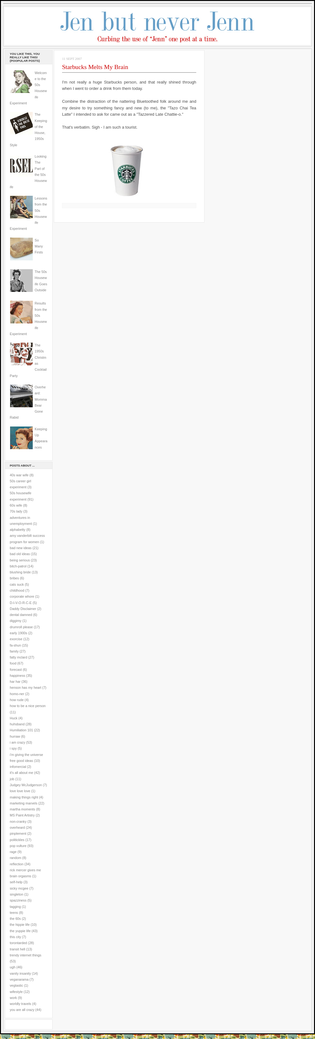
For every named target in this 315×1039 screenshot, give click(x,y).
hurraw (15, 736)
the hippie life (20, 924)
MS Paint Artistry (22, 815)
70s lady (16, 511)
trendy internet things (25, 955)
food (13, 663)
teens (14, 912)
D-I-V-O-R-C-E (21, 603)
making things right (24, 797)
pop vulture (18, 846)
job (12, 779)
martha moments (22, 809)
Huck (13, 718)
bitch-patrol (18, 566)
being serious (20, 560)
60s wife (16, 505)
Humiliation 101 (21, 730)
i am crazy (17, 742)
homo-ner (17, 694)
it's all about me (21, 773)
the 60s (15, 918)
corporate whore (22, 596)
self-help (16, 882)
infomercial (18, 767)
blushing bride (20, 572)
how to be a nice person (28, 706)
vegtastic (16, 985)
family (14, 651)
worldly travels (20, 1004)
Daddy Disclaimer (23, 609)
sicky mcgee (19, 888)
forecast (16, 669)
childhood (17, 590)
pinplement (18, 833)
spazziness (18, 900)
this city (15, 937)
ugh (12, 967)
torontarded (18, 943)
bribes (14, 578)
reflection (17, 864)
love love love (20, 791)
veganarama (19, 979)
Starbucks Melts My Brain (95, 66)
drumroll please (21, 627)
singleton (16, 894)
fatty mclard (18, 657)
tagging (15, 906)
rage (13, 852)
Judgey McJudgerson (26, 785)
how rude (17, 700)
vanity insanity (20, 973)
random (15, 858)
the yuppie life (20, 931)
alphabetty (17, 529)
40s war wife (19, 475)
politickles (17, 840)
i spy (13, 748)
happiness (17, 675)
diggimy (15, 621)
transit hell (17, 949)
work (13, 998)
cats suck (17, 584)
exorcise (16, 639)
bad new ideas (21, 548)
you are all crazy (22, 1010)
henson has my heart (25, 687)
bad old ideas (20, 554)
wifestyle (16, 992)
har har (15, 681)
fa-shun (15, 645)
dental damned (21, 615)
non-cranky (18, 821)
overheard (17, 827)
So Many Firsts (39, 246)
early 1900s (18, 633)
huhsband (17, 724)
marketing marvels (23, 803)
